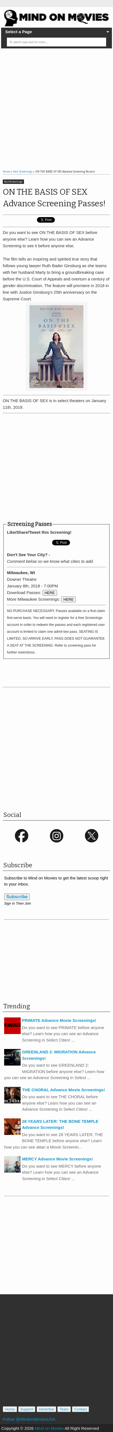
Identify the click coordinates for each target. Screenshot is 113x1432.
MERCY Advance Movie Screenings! (57, 1159)
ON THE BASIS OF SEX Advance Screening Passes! (54, 198)
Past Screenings (13, 181)
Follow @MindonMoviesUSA (29, 1419)
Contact (80, 1409)
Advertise (46, 1409)
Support (26, 1409)
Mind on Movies (49, 1428)
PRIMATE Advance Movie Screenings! (59, 1020)
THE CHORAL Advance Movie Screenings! (63, 1089)
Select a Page (18, 31)
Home (10, 1409)
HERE (50, 593)
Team (64, 1409)
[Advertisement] (51, 104)
